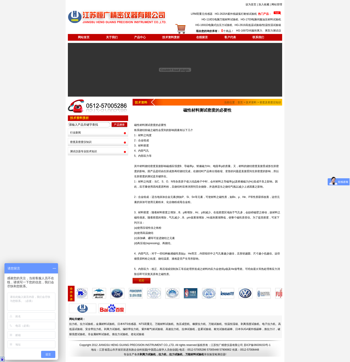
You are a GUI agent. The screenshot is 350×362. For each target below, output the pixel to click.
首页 (240, 102)
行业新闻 (75, 132)
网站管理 (276, 4)
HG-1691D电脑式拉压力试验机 (214, 25)
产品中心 (140, 37)
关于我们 (112, 37)
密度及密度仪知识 (81, 142)
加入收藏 (263, 4)
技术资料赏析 (171, 37)
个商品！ (215, 31)
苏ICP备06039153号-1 (257, 345)
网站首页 (84, 37)
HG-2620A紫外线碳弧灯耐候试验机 (236, 13)
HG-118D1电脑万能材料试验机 (220, 19)
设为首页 (251, 4)
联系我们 (258, 37)
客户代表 (230, 37)
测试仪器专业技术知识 (83, 151)
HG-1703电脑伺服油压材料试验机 (261, 19)
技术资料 (251, 102)
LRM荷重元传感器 (201, 13)
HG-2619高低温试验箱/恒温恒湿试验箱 (258, 25)
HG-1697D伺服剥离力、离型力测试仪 (258, 30)
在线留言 (202, 37)
